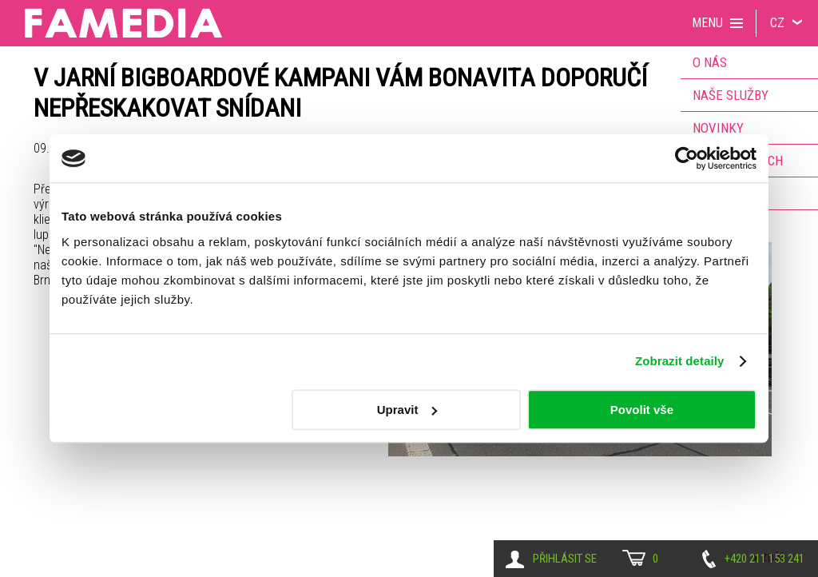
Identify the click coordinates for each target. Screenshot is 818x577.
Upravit (407, 409)
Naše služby (730, 95)
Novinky (718, 128)
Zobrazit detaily (680, 361)
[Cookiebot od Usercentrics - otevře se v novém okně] (686, 158)
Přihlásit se (565, 558)
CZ (777, 22)
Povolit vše (641, 409)
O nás (710, 62)
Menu (707, 22)
